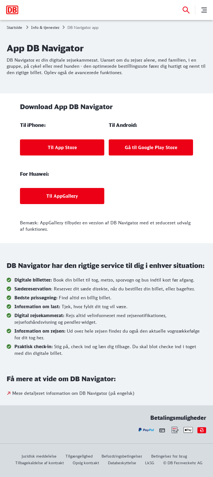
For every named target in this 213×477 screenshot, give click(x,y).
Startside (14, 27)
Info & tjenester (45, 27)
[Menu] (204, 10)
